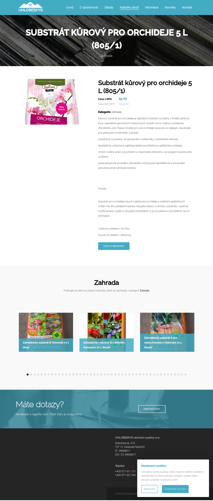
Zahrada (116, 112)
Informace (151, 7)
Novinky (170, 7)
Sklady (109, 7)
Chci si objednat (115, 246)
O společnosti (89, 7)
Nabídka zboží (129, 7)
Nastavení (149, 488)
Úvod (69, 7)
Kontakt (187, 7)
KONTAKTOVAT (152, 409)
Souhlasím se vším (175, 488)
